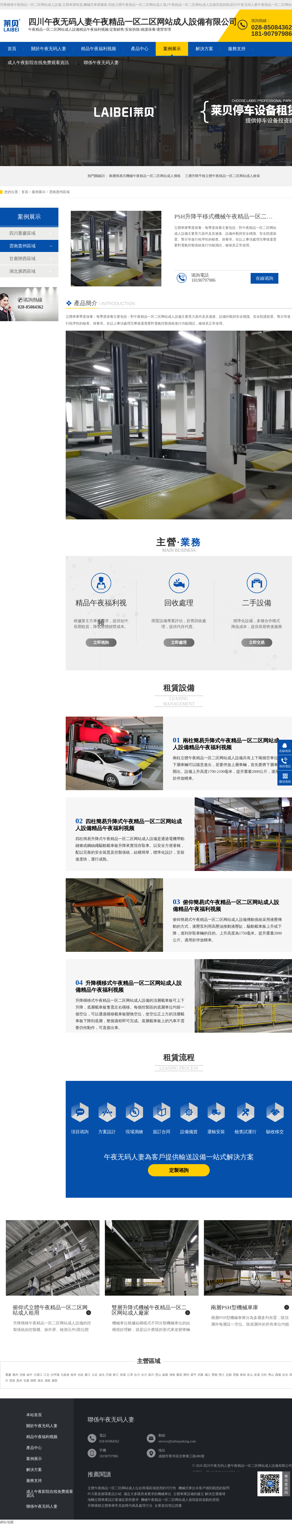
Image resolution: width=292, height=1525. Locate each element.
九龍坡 (65, 1374)
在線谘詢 (264, 278)
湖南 (47, 1380)
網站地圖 (7, 1522)
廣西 (54, 1380)
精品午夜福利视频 (98, 48)
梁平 (193, 1374)
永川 (144, 1374)
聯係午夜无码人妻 (101, 62)
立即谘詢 (101, 642)
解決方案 (204, 48)
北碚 (80, 1374)
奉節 (243, 1374)
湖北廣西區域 (22, 271)
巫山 (250, 1374)
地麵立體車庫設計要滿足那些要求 (113, 1500)
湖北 (40, 1380)
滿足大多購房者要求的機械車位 (147, 1494)
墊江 (222, 1374)
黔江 (116, 1374)
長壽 (123, 1374)
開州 (186, 1374)
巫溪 (257, 1374)
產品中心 (139, 48)
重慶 (8, 1374)
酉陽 (278, 1374)
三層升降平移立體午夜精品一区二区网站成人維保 (222, 176)
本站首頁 (34, 1415)
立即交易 (257, 642)
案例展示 (172, 48)
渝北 (102, 1374)
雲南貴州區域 (59, 192)
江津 (130, 1374)
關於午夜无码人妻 (48, 48)
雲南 (12, 1380)
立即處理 (179, 642)
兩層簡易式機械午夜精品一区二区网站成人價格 (145, 176)
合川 (137, 1374)
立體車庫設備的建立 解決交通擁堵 (199, 1494)
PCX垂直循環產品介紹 (104, 1494)
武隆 (200, 1374)
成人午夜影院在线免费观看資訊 (38, 62)
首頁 (12, 48)
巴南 (109, 1374)
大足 (95, 1374)
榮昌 (179, 1374)
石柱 (264, 1374)
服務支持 (237, 48)
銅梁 (165, 1374)
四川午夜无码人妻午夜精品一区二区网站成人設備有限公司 (247, 1466)
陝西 (33, 1380)
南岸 (73, 1374)
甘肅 (26, 1380)
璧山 (158, 1374)
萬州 (15, 1374)
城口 (207, 1374)
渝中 (29, 1374)
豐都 (215, 1374)
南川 (151, 1374)
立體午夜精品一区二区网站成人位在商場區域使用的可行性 (132, 1488)
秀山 (271, 1374)
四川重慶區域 (22, 233)
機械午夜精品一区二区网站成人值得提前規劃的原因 (180, 1500)
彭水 (285, 1374)
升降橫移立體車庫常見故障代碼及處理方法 (120, 1505)
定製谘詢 (179, 1170)
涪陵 (22, 1374)
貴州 (19, 1380)
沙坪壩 (55, 1374)
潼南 (172, 1374)
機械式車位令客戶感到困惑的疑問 (203, 1488)
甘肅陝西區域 (22, 258)
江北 (46, 1374)
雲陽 (236, 1374)
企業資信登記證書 (168, 1505)
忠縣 (229, 1374)
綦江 (88, 1374)
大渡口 (38, 1374)
